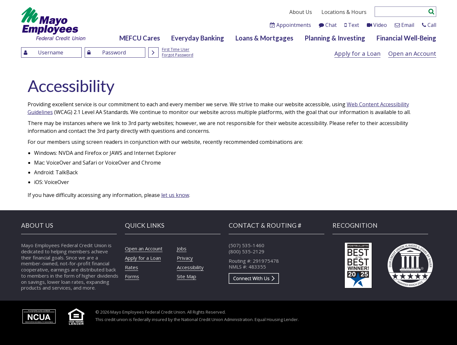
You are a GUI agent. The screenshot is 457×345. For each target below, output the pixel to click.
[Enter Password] (115, 52)
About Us (300, 12)
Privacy (185, 258)
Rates (131, 267)
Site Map (186, 276)
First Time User (175, 50)
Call (431, 25)
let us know (175, 195)
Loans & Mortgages (264, 38)
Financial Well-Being (406, 38)
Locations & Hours (344, 12)
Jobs (181, 248)
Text (353, 25)
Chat (331, 25)
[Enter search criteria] (401, 12)
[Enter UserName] (51, 52)
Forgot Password (177, 55)
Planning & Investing (335, 38)
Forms (132, 276)
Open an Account (412, 53)
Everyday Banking (197, 38)
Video (380, 25)
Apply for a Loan (357, 53)
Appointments (293, 25)
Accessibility (190, 267)
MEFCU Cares (139, 38)
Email (407, 25)
